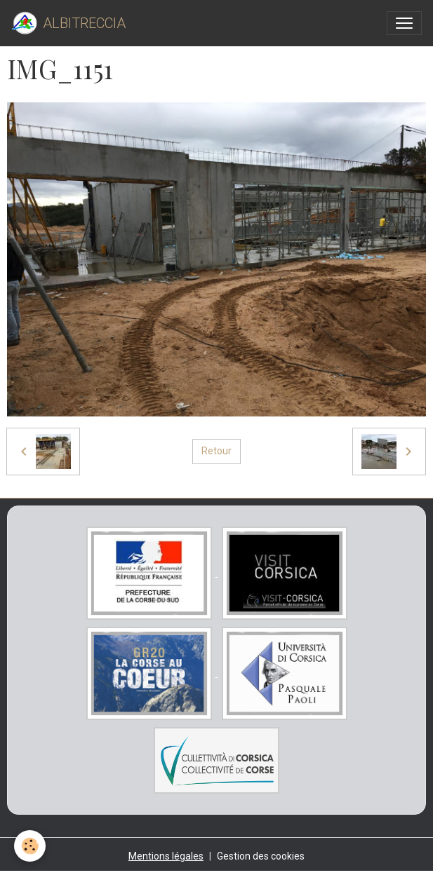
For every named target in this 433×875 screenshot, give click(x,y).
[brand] (68, 23)
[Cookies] (30, 846)
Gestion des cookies (261, 856)
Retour (216, 450)
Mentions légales (166, 856)
